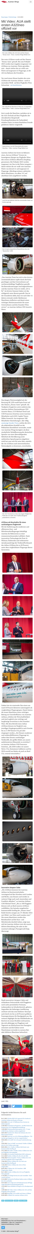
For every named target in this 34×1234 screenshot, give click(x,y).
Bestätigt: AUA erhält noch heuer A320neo (19, 1193)
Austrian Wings (10, 2)
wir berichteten (15, 85)
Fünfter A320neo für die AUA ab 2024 (17, 1156)
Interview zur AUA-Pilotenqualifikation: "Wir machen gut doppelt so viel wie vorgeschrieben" (16, 1137)
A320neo (16, 1200)
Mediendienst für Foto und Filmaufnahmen (13, 1220)
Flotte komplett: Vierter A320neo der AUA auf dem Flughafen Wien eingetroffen (16, 1158)
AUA (3, 1200)
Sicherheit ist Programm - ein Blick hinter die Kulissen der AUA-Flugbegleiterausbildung (16, 1126)
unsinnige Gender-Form (10, 423)
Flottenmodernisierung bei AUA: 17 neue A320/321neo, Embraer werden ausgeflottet (15, 1130)
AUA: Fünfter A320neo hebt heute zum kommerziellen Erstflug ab (15, 1148)
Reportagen (4, 17)
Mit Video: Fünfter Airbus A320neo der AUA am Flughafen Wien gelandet (16, 1151)
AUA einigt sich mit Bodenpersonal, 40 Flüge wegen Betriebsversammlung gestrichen (16, 1183)
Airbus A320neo (23, 1200)
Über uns (11, 1222)
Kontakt (17, 1224)
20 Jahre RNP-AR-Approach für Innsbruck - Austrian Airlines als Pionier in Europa (16, 1119)
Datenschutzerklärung (7, 1224)
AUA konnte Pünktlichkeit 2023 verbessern (19, 1154)
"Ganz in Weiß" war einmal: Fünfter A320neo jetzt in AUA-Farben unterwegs (16, 1144)
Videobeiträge (12, 17)
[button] (6, 1106)
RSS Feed (4, 1219)
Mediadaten (4, 1222)
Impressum (19, 1222)
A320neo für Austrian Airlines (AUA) (17, 1195)
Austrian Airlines (9, 1200)
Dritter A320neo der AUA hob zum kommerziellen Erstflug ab (13, 1162)
